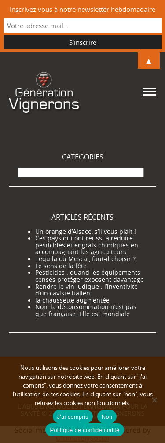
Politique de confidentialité (84, 430)
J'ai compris (72, 416)
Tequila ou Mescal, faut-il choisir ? (85, 259)
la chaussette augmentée (72, 300)
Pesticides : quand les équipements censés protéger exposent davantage (89, 276)
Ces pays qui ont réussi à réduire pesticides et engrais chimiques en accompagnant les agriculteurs (86, 245)
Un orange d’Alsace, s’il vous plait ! (85, 232)
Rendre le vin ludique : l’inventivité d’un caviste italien (86, 290)
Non (107, 416)
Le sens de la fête (61, 266)
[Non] (154, 399)
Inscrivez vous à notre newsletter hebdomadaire (82, 9)
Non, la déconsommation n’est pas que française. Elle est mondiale (85, 310)
